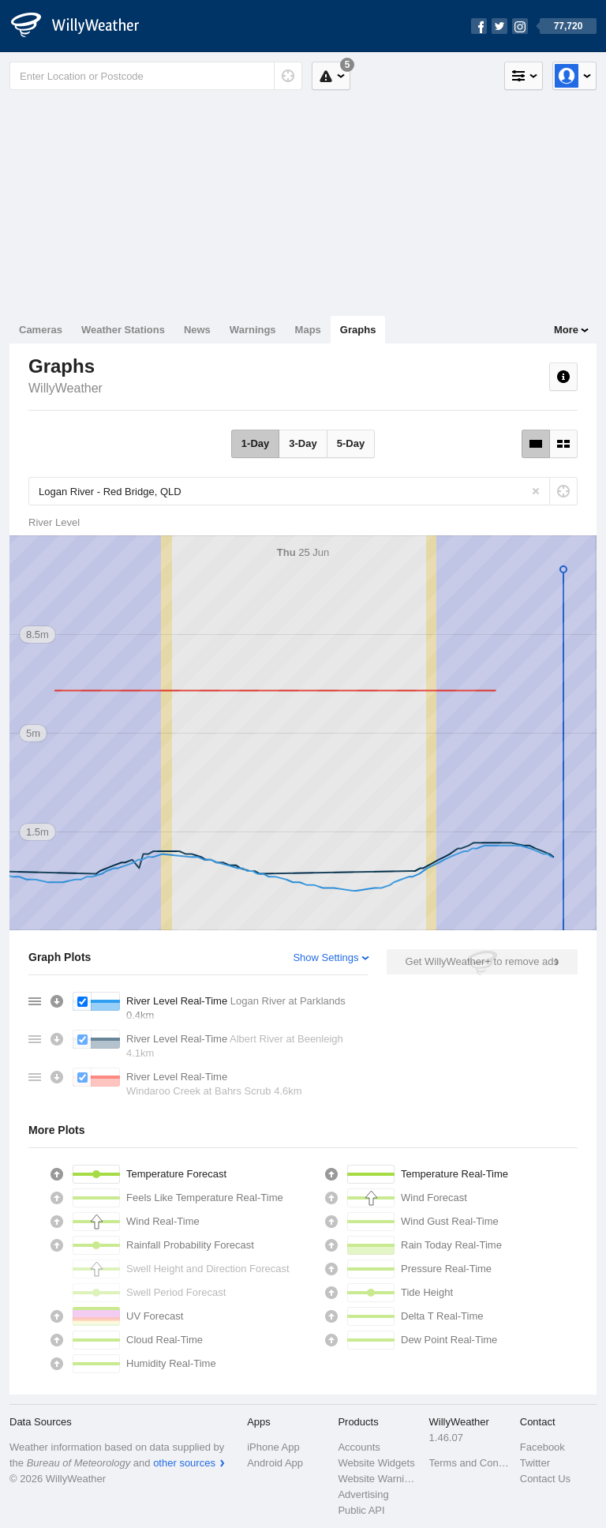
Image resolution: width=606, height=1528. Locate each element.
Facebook (542, 1447)
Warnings (253, 330)
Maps (308, 330)
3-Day (302, 443)
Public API (361, 1510)
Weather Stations (123, 330)
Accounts (359, 1447)
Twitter (535, 1463)
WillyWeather (65, 388)
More (566, 330)
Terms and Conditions (470, 1463)
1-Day (255, 443)
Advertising (363, 1494)
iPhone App (273, 1447)
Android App (275, 1463)
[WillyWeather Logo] (83, 26)
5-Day (351, 443)
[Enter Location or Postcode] (155, 76)
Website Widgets (376, 1463)
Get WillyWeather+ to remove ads (482, 961)
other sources (184, 1463)
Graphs (358, 330)
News (197, 330)
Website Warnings (378, 1479)
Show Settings (325, 957)
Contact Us (545, 1479)
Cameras (40, 330)
